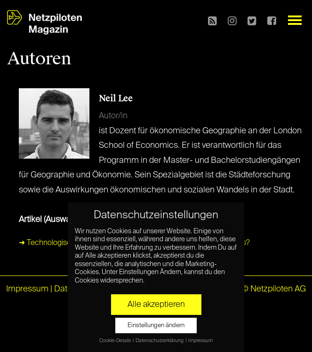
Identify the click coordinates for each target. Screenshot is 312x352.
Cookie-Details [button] (115, 340)
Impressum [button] (200, 340)
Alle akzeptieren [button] (156, 304)
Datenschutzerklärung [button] (160, 340)
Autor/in (113, 116)
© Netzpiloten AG (273, 289)
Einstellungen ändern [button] (156, 325)
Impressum (27, 289)
